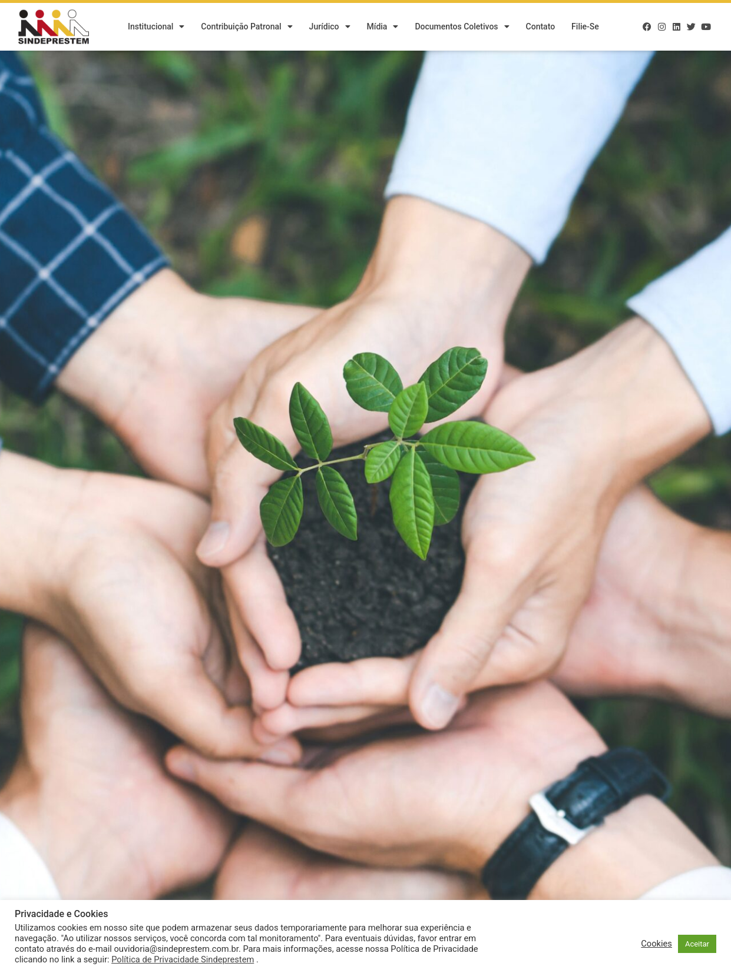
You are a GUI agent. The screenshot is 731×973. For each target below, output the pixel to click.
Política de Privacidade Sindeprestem (182, 959)
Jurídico (329, 26)
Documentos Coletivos (462, 26)
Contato (540, 26)
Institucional (156, 26)
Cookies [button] (656, 943)
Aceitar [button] (697, 943)
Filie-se (585, 26)
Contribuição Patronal (246, 26)
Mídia (383, 26)
